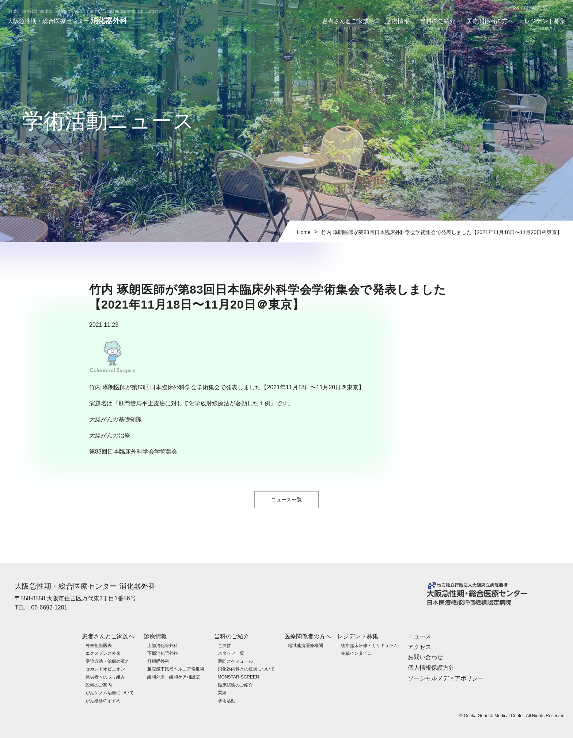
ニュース (419, 636)
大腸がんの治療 (109, 435)
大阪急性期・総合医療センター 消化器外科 (85, 586)
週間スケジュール (235, 661)
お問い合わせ (425, 657)
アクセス (419, 646)
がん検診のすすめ (103, 700)
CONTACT (530, 8)
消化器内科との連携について (246, 669)
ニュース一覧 (286, 499)
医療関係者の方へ (489, 25)
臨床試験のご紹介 (235, 684)
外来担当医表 (99, 645)
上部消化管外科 (162, 645)
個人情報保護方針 (431, 667)
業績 (222, 692)
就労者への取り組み (105, 676)
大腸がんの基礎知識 (115, 419)
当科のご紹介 (438, 25)
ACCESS (557, 8)
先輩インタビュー (358, 652)
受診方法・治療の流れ (107, 661)
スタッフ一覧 (231, 652)
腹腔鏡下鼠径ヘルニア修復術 (175, 669)
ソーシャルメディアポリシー (446, 678)
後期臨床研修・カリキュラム (369, 645)
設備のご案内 (99, 684)
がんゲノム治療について (110, 692)
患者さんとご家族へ (348, 25)
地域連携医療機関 (305, 645)
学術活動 (226, 700)
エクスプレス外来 (103, 652)
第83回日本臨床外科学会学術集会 (133, 451)
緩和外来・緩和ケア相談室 (173, 676)
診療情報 (397, 25)
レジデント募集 (545, 25)
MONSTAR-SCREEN (238, 676)
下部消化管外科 (162, 652)
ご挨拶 (224, 645)
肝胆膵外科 (158, 661)
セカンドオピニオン (105, 669)
